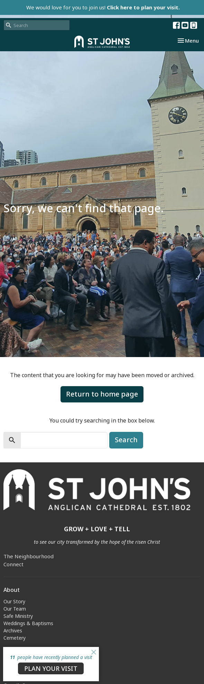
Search (126, 439)
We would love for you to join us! (103, 7)
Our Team (14, 608)
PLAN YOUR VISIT (50, 668)
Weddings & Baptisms (28, 623)
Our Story (14, 601)
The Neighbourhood (28, 556)
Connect (13, 564)
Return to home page (102, 394)
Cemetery (14, 637)
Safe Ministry (18, 616)
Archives (12, 630)
